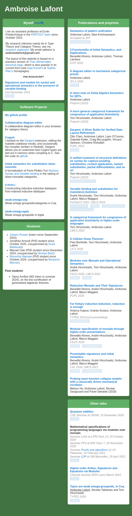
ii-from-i (10, 184)
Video (86, 277)
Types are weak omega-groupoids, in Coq (97, 486)
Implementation (80, 41)
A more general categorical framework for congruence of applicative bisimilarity (97, 113)
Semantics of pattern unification (91, 30)
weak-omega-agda (17, 211)
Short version (79, 205)
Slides (9, 95)
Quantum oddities (81, 411)
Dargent (29, 140)
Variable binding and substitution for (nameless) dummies (94, 190)
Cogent (9, 137)
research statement (17, 49)
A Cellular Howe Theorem (86, 238)
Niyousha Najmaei (21, 256)
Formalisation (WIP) (83, 181)
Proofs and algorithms (94, 449)
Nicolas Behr (46, 253)
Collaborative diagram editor (23, 122)
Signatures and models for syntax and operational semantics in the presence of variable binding (31, 85)
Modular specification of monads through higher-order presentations (97, 330)
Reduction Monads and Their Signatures (96, 285)
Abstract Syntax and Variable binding (32, 172)
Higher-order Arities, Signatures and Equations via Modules (93, 470)
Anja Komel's (35, 68)
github (24, 156)
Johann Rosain (19, 234)
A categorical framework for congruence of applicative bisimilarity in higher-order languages (98, 220)
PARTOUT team (41, 34)
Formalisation (79, 252)
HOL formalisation (82, 209)
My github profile (16, 115)
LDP (83, 456)
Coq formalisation (113, 205)
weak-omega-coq (16, 199)
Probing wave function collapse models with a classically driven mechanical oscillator (96, 381)
